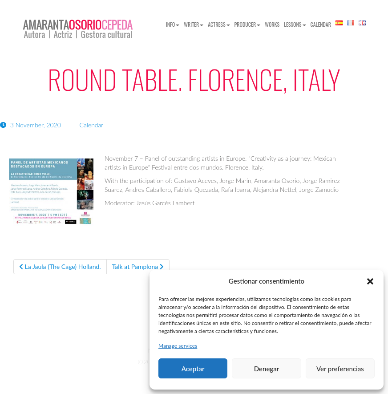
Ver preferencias (340, 369)
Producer (247, 24)
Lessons (295, 24)
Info (172, 24)
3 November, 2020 (31, 125)
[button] (370, 281)
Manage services (177, 345)
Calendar (321, 24)
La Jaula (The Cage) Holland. (60, 266)
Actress (219, 24)
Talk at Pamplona (138, 266)
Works (272, 24)
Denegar (266, 369)
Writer (193, 24)
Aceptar (193, 369)
